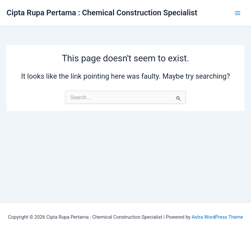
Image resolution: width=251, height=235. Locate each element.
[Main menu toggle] (237, 13)
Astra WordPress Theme (217, 217)
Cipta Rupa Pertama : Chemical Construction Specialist (102, 12)
